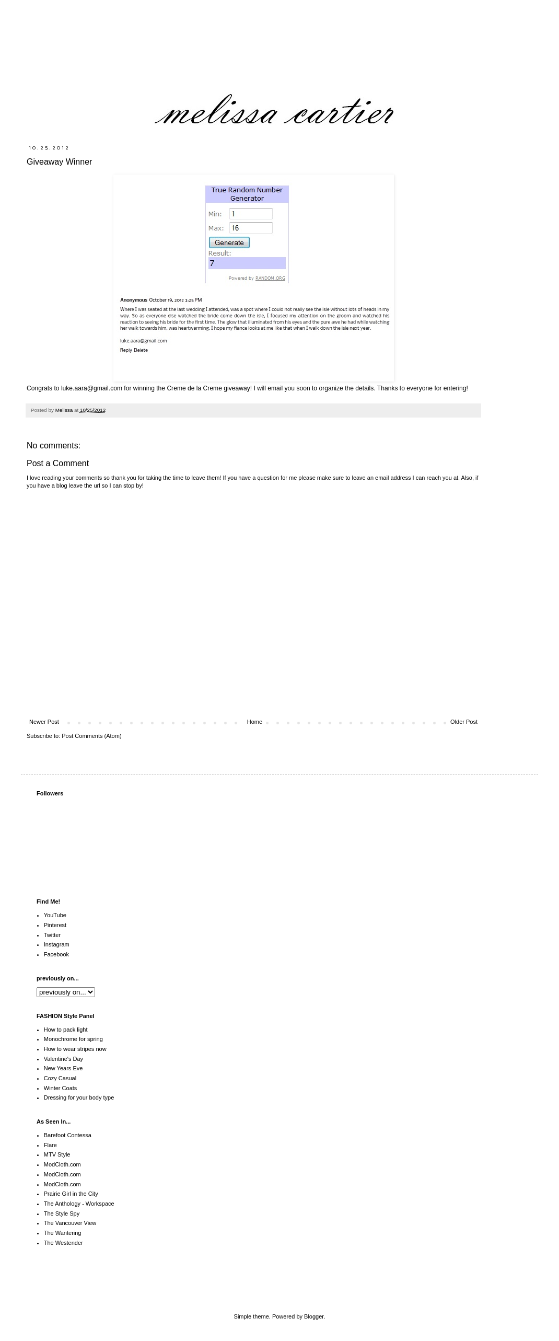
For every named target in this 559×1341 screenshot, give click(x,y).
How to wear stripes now (75, 1049)
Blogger (313, 1316)
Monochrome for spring (73, 1039)
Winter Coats (60, 1088)
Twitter (52, 935)
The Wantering (62, 1233)
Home (254, 722)
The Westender (63, 1243)
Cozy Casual (60, 1078)
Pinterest (55, 925)
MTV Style (57, 1154)
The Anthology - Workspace (79, 1203)
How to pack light (66, 1029)
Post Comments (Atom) (91, 736)
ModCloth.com (62, 1164)
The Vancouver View (70, 1223)
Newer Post (44, 722)
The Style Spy (61, 1213)
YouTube (55, 915)
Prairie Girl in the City (71, 1193)
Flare (50, 1145)
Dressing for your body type (79, 1097)
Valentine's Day (63, 1059)
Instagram (56, 944)
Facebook (56, 954)
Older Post (464, 722)
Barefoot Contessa (67, 1135)
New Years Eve (63, 1068)
